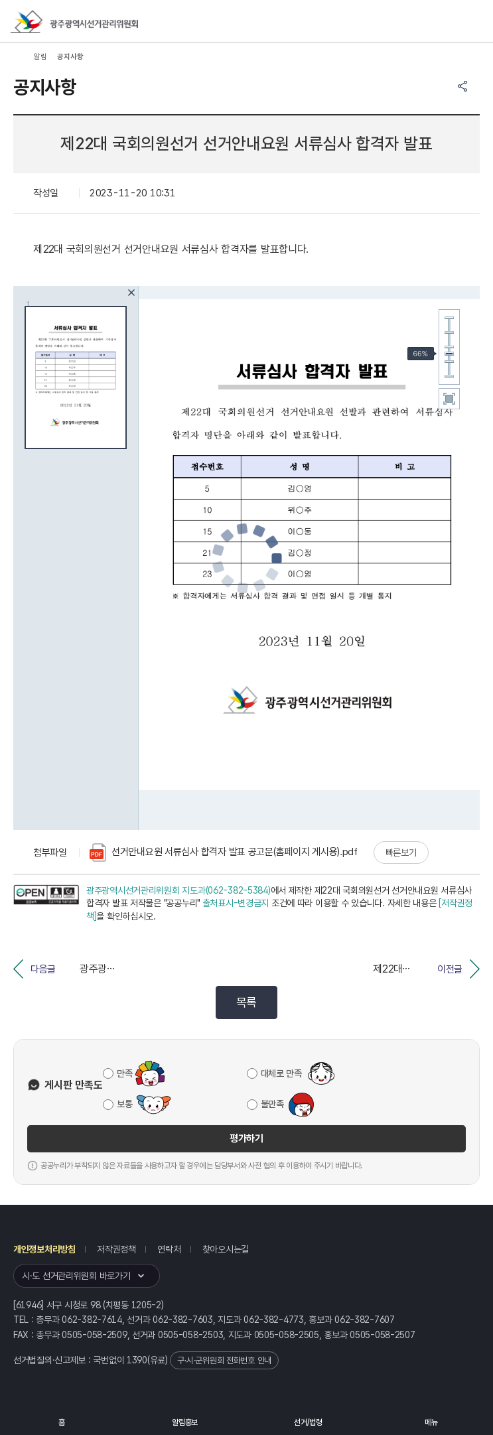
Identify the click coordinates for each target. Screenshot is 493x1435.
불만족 (272, 1104)
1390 (137, 1360)
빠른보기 (401, 852)
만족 (124, 1073)
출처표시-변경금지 (235, 903)
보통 (124, 1104)
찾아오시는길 (225, 1249)
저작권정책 (116, 1249)
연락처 (168, 1249)
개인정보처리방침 (44, 1249)
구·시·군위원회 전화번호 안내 (224, 1360)
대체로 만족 (281, 1073)
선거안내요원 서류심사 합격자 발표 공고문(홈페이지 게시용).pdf (224, 852)
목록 (246, 1002)
